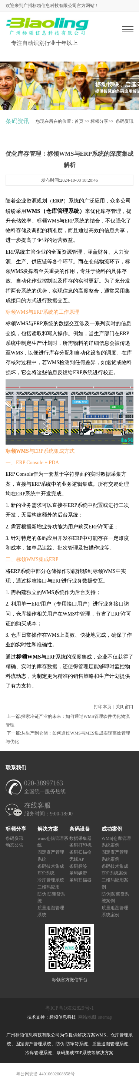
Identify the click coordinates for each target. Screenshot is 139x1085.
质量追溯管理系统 (50, 911)
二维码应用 (48, 886)
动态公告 (14, 845)
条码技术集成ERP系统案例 (115, 869)
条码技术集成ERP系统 (50, 869)
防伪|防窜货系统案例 (115, 897)
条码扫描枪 (80, 852)
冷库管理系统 (50, 880)
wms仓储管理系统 (52, 841)
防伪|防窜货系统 (51, 897)
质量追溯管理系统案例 (115, 911)
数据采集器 (80, 838)
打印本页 (103, 706)
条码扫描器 (80, 880)
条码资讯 (124, 121)
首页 (79, 121)
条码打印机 (80, 845)
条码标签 (78, 865)
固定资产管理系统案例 (115, 856)
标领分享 (99, 121)
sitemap (105, 1017)
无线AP (76, 858)
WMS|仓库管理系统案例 (116, 841)
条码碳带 (78, 872)
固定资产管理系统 (50, 856)
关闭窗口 (124, 706)
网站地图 (87, 1017)
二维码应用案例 (115, 883)
